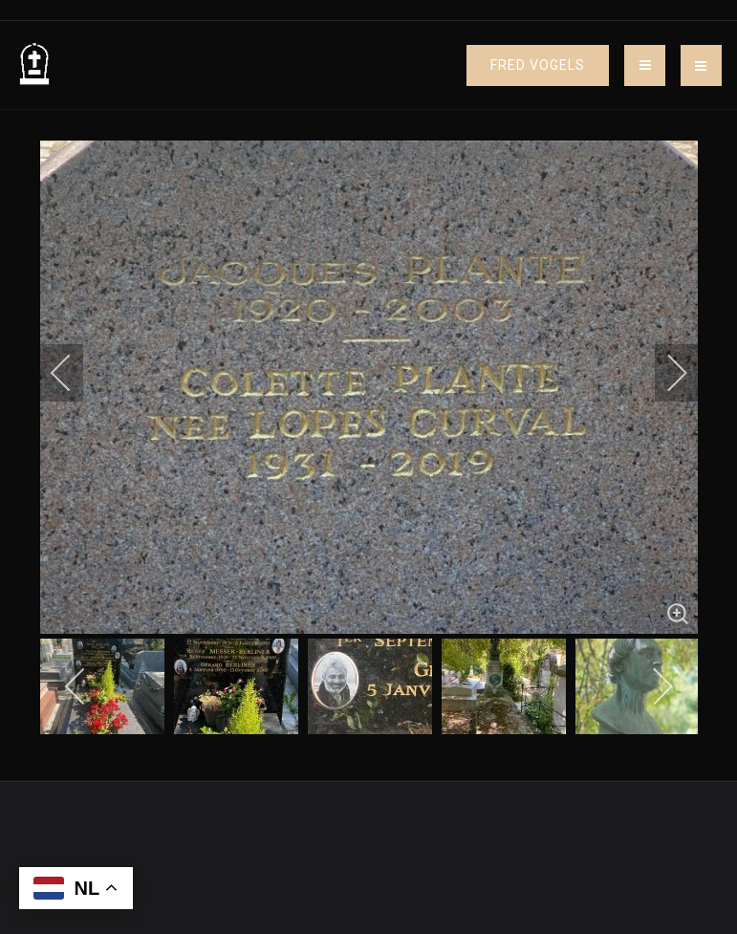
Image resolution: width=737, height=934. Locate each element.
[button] (701, 65)
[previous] (73, 372)
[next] (664, 372)
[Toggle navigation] (644, 65)
